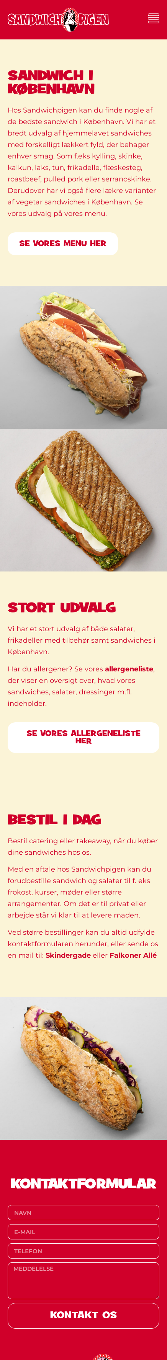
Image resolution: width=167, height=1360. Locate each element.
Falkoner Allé (133, 955)
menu (95, 213)
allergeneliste (129, 669)
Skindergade (68, 955)
